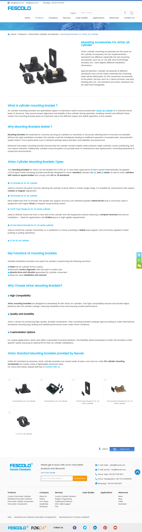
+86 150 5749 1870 (57, 3)
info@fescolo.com (32, 3)
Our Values (44, 496)
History (42, 494)
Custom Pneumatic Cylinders (19, 491)
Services (66, 18)
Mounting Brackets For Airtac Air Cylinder (79, 34)
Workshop (43, 501)
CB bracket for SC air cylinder (23, 191)
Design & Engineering (63, 494)
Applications (98, 18)
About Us (43, 491)
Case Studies (82, 18)
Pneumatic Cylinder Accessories (43, 34)
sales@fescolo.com (17, 3)
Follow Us (58, 522)
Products (39, 18)
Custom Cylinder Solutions (65, 491)
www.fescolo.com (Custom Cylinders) (74, 512)
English (73, 13)
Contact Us (129, 18)
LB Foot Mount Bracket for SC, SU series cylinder (31, 220)
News (120, 491)
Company (53, 18)
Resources (114, 18)
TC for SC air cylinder (19, 235)
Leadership (44, 499)
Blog (120, 494)
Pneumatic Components (17, 499)
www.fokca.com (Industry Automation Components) (35, 512)
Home (27, 18)
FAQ (56, 501)
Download (122, 499)
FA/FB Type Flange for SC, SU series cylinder (87, 397)
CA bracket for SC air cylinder (23, 178)
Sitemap (130, 529)
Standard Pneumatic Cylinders (20, 494)
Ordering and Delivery (63, 496)
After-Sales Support (63, 499)
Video (120, 496)
